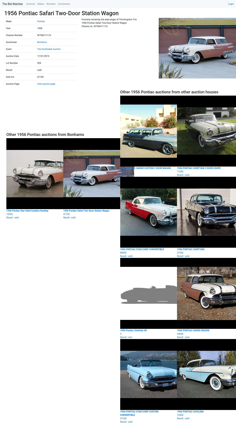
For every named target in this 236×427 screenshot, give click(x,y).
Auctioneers (64, 4)
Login (231, 4)
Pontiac (41, 21)
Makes (41, 4)
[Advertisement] (61, 111)
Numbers (51, 4)
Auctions (30, 4)
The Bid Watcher (12, 4)
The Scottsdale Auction (49, 49)
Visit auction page (46, 84)
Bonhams (42, 42)
